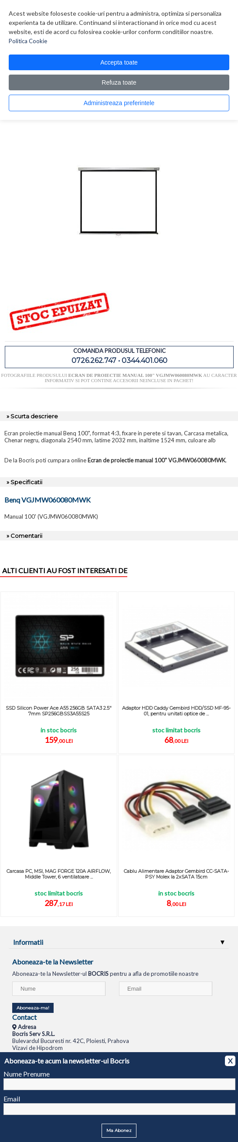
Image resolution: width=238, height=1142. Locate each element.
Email (11, 1098)
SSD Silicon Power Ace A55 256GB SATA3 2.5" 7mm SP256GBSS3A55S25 (59, 711)
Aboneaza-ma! (33, 1008)
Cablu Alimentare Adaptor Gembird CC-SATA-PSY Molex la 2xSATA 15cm (176, 874)
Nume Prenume (26, 1074)
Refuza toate (119, 82)
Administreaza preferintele (119, 102)
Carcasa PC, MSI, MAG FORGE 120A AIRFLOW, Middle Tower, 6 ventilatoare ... (59, 874)
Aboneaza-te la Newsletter (52, 961)
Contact (24, 1017)
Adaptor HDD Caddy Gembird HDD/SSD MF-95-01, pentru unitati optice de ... (176, 711)
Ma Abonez (119, 1130)
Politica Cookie (28, 41)
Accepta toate (119, 62)
